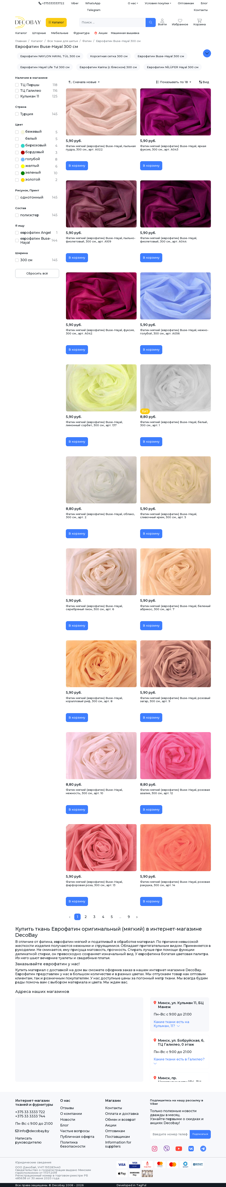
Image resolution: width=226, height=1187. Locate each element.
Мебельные (59, 33)
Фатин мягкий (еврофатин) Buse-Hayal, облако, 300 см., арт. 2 (100, 515)
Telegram (93, 10)
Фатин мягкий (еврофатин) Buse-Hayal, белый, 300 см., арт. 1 (174, 423)
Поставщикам (117, 1137)
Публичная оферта (77, 1137)
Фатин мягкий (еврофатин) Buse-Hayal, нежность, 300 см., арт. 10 (94, 791)
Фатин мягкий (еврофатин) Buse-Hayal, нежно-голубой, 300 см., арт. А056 (174, 331)
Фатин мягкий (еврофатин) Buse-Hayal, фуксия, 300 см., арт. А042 (100, 331)
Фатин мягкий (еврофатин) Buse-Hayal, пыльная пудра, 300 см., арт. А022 (101, 147)
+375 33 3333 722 (30, 1112)
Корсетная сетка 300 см (108, 56)
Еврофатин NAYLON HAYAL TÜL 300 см (50, 56)
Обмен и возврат (120, 1120)
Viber (74, 3)
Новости (67, 1120)
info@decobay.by (32, 1131)
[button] (171, 1024)
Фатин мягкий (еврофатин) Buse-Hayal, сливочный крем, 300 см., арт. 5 (168, 515)
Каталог (21, 33)
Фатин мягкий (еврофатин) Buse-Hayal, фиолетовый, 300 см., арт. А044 (168, 239)
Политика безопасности (72, 1144)
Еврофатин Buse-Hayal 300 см (161, 56)
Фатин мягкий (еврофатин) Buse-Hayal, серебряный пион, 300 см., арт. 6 (94, 607)
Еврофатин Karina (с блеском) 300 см (108, 67)
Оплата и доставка (122, 1114)
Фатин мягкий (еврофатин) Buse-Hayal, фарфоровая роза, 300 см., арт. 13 (94, 883)
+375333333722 (51, 3)
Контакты (201, 10)
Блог (204, 3)
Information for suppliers (118, 1144)
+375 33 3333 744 (30, 1116)
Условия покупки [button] (157, 3)
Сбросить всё (37, 273)
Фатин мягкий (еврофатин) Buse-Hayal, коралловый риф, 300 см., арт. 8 (94, 699)
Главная (21, 41)
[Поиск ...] (112, 22)
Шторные (39, 33)
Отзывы (67, 1108)
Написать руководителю (28, 1140)
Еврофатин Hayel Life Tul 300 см (44, 67)
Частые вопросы (75, 1131)
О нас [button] (132, 3)
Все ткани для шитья (62, 41)
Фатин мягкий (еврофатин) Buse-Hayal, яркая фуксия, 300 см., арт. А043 (173, 147)
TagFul (141, 1185)
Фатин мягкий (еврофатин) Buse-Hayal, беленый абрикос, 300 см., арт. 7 (175, 607)
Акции (101, 33)
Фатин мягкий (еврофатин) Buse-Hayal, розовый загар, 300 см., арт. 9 (175, 699)
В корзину (77, 166)
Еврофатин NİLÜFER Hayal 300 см (172, 67)
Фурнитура (81, 33)
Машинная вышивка (125, 33)
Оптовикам (186, 3)
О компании (71, 1114)
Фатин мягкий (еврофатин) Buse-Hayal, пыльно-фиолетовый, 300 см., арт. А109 (100, 239)
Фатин (87, 41)
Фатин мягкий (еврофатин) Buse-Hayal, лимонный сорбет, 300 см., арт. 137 (94, 423)
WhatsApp (92, 3)
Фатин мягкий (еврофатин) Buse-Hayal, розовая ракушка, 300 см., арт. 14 (175, 883)
